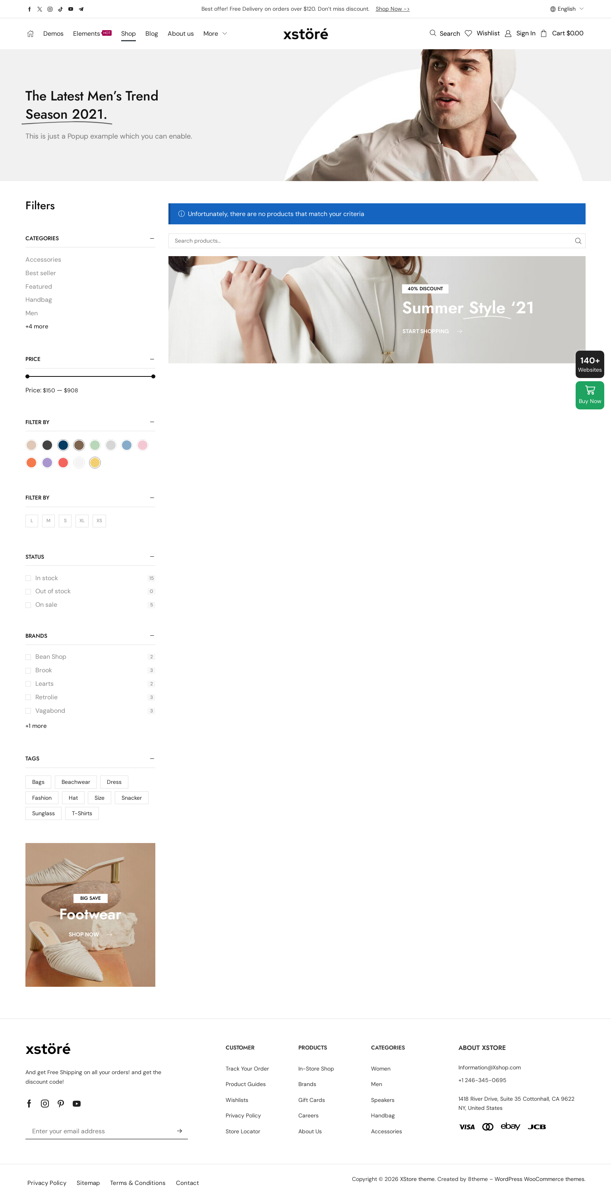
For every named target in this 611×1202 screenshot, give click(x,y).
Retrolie (95, 697)
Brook (95, 670)
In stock (95, 578)
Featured (38, 286)
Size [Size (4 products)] (99, 797)
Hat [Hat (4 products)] (73, 797)
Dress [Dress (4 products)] (114, 781)
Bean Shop (95, 656)
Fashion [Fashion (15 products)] (42, 797)
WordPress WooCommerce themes (539, 1179)
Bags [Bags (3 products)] (38, 781)
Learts (95, 683)
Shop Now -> (393, 8)
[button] (445, 33)
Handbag (38, 299)
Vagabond (95, 710)
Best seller (40, 273)
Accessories (43, 259)
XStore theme (417, 1179)
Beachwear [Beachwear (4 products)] (76, 781)
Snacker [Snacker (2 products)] (132, 797)
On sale (95, 604)
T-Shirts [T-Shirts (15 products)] (82, 813)
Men (31, 313)
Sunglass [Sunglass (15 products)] (43, 813)
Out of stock (95, 591)
